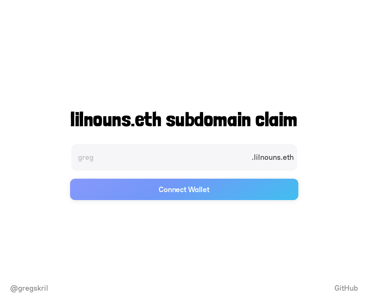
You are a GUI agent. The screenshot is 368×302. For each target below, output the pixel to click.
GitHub (346, 288)
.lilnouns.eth (273, 157)
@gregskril (29, 288)
